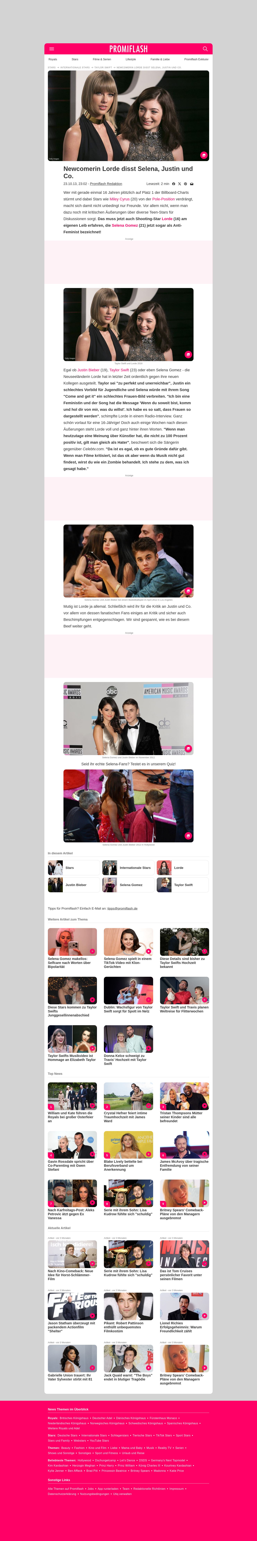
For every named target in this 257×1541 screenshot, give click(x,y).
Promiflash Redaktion (106, 184)
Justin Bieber (89, 370)
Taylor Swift (119, 370)
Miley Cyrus (120, 199)
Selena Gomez (125, 225)
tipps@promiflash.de (123, 908)
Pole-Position (163, 199)
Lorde (167, 219)
